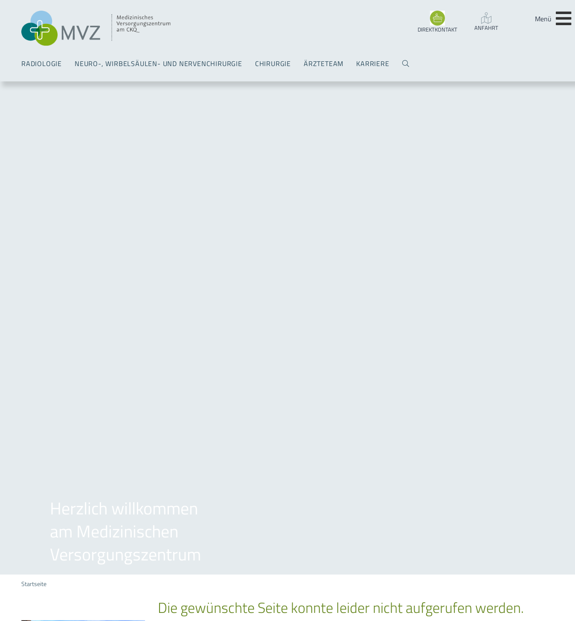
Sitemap (241, 98)
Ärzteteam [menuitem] (323, 63)
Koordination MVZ (47, 562)
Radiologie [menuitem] (41, 63)
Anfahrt (486, 27)
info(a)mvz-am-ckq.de (68, 546)
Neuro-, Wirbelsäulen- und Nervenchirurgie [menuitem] (158, 63)
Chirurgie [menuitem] (273, 63)
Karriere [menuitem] (372, 63)
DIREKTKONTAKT (437, 29)
